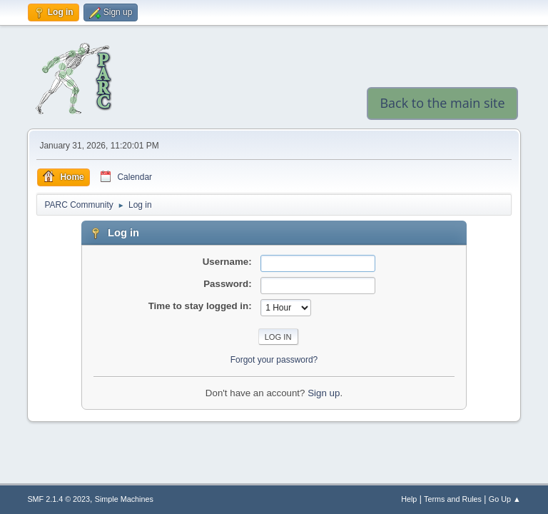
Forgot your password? (274, 360)
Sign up (324, 393)
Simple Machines (124, 499)
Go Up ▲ (505, 499)
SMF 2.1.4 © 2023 (58, 499)
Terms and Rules (453, 499)
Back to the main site (442, 102)
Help (409, 499)
